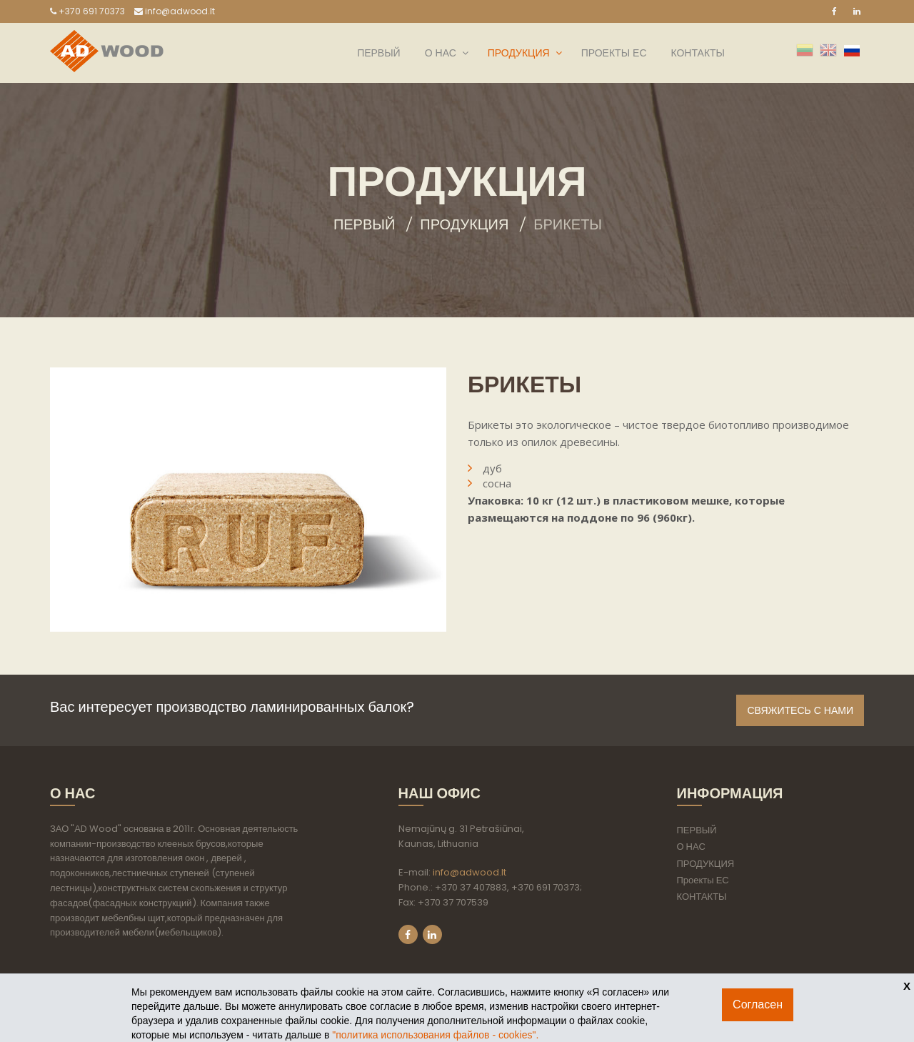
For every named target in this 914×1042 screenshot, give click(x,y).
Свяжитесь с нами (800, 710)
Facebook (408, 934)
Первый (364, 224)
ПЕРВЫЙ (379, 53)
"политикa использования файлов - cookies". (435, 1035)
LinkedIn (432, 934)
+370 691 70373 (87, 11)
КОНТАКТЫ (698, 53)
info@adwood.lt (174, 11)
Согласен (758, 1004)
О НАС (440, 53)
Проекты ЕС (614, 53)
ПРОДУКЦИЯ (519, 53)
